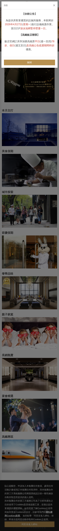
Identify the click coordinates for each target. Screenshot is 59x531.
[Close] (54, 5)
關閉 (29, 62)
